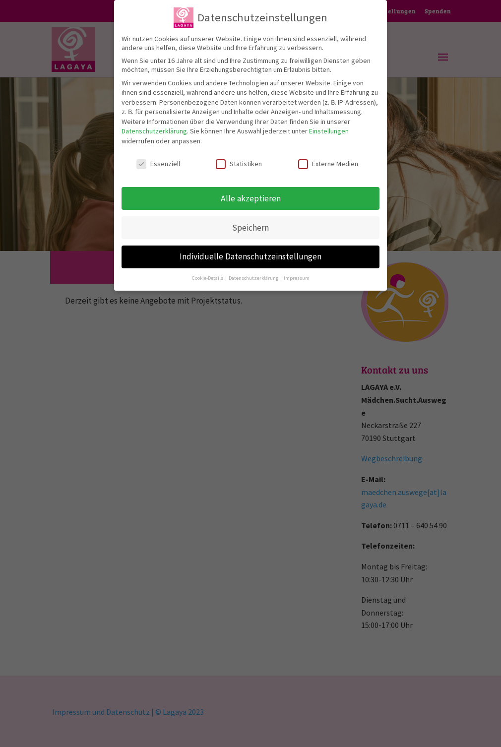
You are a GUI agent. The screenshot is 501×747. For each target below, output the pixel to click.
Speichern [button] (250, 221)
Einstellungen (329, 125)
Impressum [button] (297, 272)
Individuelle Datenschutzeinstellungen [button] (250, 251)
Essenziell (158, 157)
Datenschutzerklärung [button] (254, 272)
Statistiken (239, 157)
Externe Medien (328, 157)
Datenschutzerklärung (154, 125)
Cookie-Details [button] (208, 272)
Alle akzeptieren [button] (251, 192)
